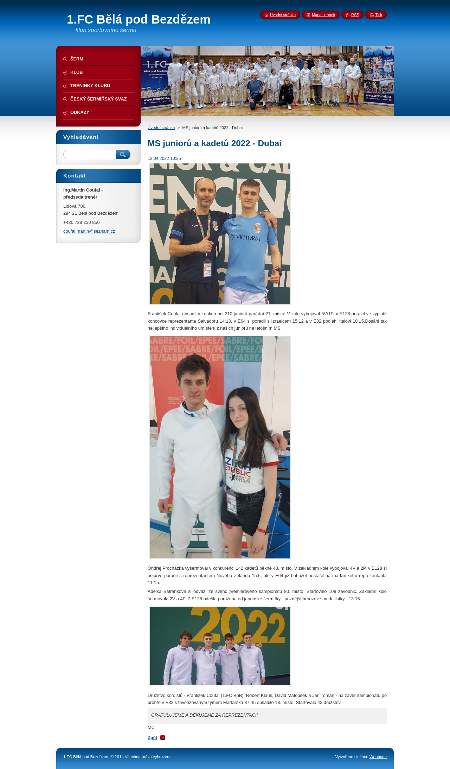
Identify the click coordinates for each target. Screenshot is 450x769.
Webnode (378, 757)
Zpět (152, 737)
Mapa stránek (323, 15)
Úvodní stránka (161, 127)
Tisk (378, 15)
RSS (355, 15)
